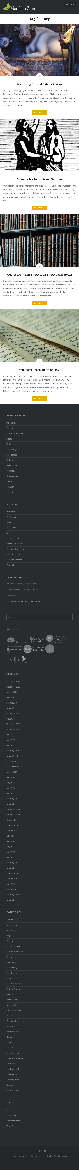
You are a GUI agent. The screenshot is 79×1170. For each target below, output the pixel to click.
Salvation (10, 487)
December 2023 (13, 724)
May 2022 (10, 783)
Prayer (9, 1016)
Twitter (25, 590)
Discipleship (11, 444)
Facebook (17, 590)
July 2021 (10, 836)
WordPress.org (13, 1126)
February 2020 (12, 895)
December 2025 (13, 681)
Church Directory (13, 554)
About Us (10, 920)
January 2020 (12, 900)
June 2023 (10, 735)
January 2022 (12, 804)
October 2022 (12, 761)
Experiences (11, 455)
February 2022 (12, 799)
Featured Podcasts (14, 560)
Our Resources (12, 517)
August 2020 (11, 879)
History (9, 460)
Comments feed (13, 1121)
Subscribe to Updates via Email (28, 601)
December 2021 (13, 809)
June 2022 (10, 777)
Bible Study (11, 423)
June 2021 (10, 841)
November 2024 (13, 713)
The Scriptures (12, 1080)
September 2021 (13, 825)
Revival (9, 481)
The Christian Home (14, 1058)
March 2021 (11, 857)
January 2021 (12, 868)
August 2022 (11, 772)
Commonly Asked (13, 538)
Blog (8, 533)
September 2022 (13, 767)
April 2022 (10, 788)
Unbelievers (11, 1085)
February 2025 (12, 703)
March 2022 (11, 793)
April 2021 (10, 852)
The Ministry (11, 1074)
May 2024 (10, 719)
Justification (11, 1005)
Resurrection (12, 476)
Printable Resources (15, 549)
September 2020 (13, 873)
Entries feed (11, 1115)
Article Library (12, 925)
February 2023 (12, 751)
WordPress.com (60, 1156)
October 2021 (12, 820)
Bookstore (11, 512)
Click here (16, 595)
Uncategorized (12, 1090)
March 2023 (11, 745)
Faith (8, 978)
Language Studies (13, 1010)
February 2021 (12, 863)
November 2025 (13, 687)
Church (9, 428)
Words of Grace (13, 528)
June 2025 (10, 697)
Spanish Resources (14, 1053)
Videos (9, 522)
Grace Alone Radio (14, 565)
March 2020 (11, 889)
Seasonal (10, 492)
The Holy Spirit (12, 1069)
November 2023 (13, 729)
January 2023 (12, 756)
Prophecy (10, 471)
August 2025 (11, 692)
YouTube (34, 590)
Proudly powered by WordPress (25, 1156)
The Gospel (11, 1064)
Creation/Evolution (14, 433)
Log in (8, 1110)
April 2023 (10, 740)
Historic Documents (15, 544)
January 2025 (12, 708)
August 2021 (11, 831)
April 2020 (10, 884)
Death (9, 439)
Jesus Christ (11, 465)
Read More (39, 113)
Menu (71, 4)
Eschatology (11, 449)
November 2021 (13, 815)
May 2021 (10, 847)
